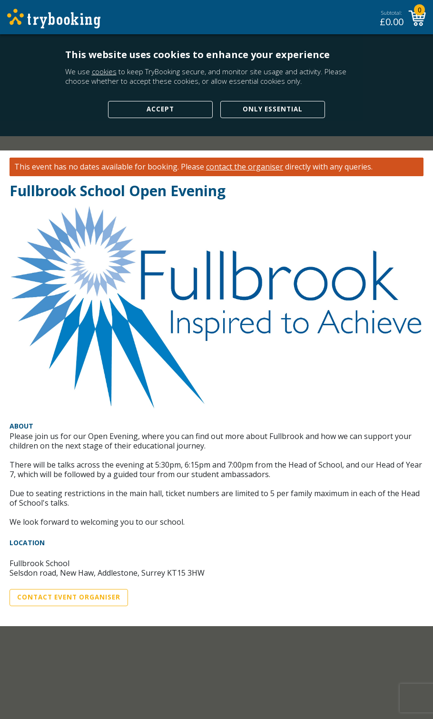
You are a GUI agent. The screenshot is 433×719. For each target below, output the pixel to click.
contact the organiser (244, 166)
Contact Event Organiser (68, 597)
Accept (160, 109)
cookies (104, 71)
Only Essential (273, 109)
